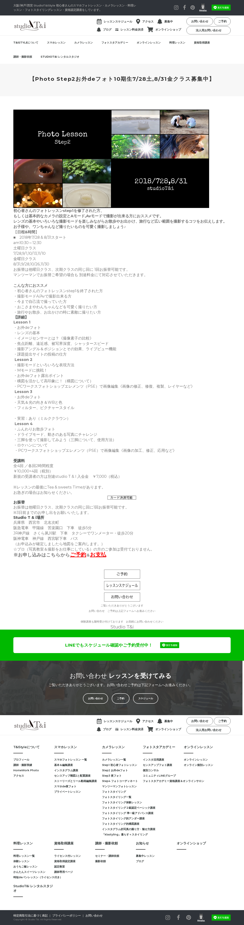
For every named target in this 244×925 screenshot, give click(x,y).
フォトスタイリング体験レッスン (122, 802)
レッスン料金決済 (131, 29)
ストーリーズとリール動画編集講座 (75, 781)
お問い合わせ (199, 21)
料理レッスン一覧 (24, 856)
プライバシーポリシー (66, 915)
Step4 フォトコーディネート (120, 781)
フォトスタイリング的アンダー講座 (122, 818)
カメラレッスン (83, 42)
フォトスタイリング (114, 791)
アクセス (148, 21)
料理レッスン (177, 42)
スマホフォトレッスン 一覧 (70, 759)
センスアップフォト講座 (157, 765)
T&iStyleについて (25, 42)
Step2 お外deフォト (115, 770)
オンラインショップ (168, 29)
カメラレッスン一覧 (114, 759)
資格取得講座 (202, 42)
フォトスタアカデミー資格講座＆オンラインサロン (163, 781)
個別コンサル (151, 770)
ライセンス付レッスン (67, 856)
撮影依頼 (100, 861)
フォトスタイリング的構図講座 (120, 824)
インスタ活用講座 (153, 759)
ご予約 (222, 21)
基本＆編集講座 (63, 765)
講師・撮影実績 (22, 765)
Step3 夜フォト (112, 775)
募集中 (168, 21)
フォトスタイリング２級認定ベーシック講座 (122, 807)
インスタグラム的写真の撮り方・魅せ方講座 (122, 829)
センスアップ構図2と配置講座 (72, 775)
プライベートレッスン (67, 791)
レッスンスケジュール (118, 21)
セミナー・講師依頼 (107, 856)
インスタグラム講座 (66, 770)
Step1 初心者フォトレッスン (119, 765)
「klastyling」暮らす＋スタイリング (122, 834)
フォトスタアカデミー (114, 42)
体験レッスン (21, 861)
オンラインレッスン (149, 42)
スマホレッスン (56, 42)
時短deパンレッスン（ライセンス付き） (33, 877)
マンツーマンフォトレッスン (119, 786)
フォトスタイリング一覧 (116, 797)
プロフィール (21, 759)
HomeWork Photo (26, 770)
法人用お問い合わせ (209, 30)
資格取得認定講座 (64, 861)
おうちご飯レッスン (25, 866)
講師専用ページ (63, 872)
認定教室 (59, 866)
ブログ (107, 29)
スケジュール (139, 698)
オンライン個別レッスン (198, 765)
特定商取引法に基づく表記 (30, 915)
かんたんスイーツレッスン (29, 872)
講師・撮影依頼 (22, 56)
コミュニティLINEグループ (159, 775)
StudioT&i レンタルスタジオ (60, 56)
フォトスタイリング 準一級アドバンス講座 (122, 813)
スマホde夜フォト (65, 786)
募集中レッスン (145, 856)
